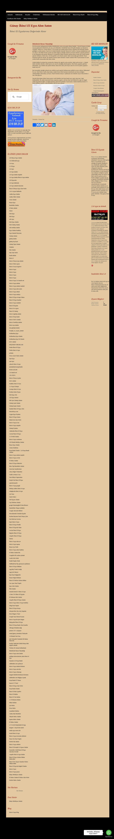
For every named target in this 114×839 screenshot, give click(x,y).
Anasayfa (10, 14)
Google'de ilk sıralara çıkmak (17, 555)
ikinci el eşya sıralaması (15, 439)
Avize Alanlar (12, 199)
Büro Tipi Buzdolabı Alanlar (16, 466)
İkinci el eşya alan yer (15, 541)
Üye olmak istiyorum (100, 113)
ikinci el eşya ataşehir (15, 425)
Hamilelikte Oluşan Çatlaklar (17, 508)
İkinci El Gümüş (13, 311)
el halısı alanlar (13, 208)
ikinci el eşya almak (14, 292)
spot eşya (11, 361)
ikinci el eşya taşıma (14, 544)
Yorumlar (34, 119)
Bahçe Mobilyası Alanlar (31, 18)
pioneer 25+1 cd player (15, 630)
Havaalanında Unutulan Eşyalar (17, 513)
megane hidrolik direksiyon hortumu (18, 675)
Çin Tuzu (11, 494)
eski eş (13, 130)
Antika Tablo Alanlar (14, 197)
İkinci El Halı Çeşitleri (15, 691)
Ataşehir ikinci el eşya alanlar (17, 754)
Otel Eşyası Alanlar (14, 499)
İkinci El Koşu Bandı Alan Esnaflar (18, 625)
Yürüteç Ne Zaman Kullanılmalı (17, 648)
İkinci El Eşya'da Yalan (15, 527)
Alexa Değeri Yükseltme (15, 472)
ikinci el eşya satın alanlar (16, 653)
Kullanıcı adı (94, 106)
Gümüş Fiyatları (13, 428)
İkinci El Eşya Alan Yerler (16, 686)
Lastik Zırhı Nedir (14, 558)
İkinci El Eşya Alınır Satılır (99, 80)
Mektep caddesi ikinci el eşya (17, 488)
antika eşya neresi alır (15, 730)
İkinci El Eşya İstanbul (15, 300)
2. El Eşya (12, 166)
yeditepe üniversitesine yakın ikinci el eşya (19, 657)
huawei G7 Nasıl (13, 683)
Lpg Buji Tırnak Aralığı (15, 569)
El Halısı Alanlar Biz (14, 552)
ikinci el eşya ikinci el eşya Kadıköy (18, 603)
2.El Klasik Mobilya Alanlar (16, 442)
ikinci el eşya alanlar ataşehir (16, 455)
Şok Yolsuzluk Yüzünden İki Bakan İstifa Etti (18, 640)
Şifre (96, 107)
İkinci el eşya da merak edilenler (17, 736)
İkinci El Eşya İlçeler (79, 14)
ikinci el (11, 258)
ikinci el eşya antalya (14, 294)
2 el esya (11, 163)
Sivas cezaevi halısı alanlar (16, 356)
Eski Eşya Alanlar (14, 222)
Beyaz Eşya (12, 202)
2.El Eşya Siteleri (13, 397)
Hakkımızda (19, 14)
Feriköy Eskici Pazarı (15, 392)
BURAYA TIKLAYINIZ (97, 64)
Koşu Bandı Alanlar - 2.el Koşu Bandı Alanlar (19, 451)
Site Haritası (19, 791)
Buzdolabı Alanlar (14, 205)
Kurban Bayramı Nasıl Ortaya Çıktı (18, 516)
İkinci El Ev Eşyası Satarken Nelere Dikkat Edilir (18, 762)
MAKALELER (13, 369)
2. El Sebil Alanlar (14, 436)
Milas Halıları (13, 702)
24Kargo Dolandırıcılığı (15, 628)
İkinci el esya (94, 157)
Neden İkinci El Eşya (14, 347)
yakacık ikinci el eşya (15, 364)
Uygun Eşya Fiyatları (15, 414)
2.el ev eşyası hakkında (15, 191)
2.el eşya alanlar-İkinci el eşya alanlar (19, 177)
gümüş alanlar (13, 238)
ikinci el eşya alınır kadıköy (16, 550)
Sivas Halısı (12, 708)
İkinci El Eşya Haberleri (15, 463)
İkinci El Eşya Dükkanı (15, 566)
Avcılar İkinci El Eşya (15, 434)
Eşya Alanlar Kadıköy (15, 230)
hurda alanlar (12, 255)
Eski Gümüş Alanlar (14, 225)
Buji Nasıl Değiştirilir (15, 575)
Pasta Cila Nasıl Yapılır (15, 739)
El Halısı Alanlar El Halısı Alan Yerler (19, 777)
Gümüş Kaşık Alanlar (15, 406)
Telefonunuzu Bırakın (49, 14)
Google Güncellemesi (98, 88)
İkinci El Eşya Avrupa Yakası (17, 297)
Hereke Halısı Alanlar (15, 780)
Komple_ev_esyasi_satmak (16, 331)
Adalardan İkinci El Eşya (15, 431)
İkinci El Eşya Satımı (14, 417)
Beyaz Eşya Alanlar (14, 445)
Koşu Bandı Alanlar (14, 688)
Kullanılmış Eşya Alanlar (15, 336)
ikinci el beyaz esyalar (15, 378)
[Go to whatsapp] (109, 832)
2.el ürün (101, 235)
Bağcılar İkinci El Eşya (15, 533)
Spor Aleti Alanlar (14, 586)
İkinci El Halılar (13, 694)
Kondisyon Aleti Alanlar (14, 18)
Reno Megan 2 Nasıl (14, 614)
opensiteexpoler (13, 483)
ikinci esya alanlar (14, 325)
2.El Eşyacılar (13, 180)
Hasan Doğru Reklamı (15, 578)
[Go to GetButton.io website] (108, 836)
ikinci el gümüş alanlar (15, 314)
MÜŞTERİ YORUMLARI (16, 344)
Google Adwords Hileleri (15, 511)
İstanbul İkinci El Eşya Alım (16, 409)
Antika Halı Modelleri (15, 714)
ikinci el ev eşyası (14, 308)
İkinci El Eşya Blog (92, 14)
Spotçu (11, 538)
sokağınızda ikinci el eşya (16, 491)
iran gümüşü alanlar (14, 328)
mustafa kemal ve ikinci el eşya (17, 591)
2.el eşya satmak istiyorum (16, 186)
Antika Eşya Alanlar (14, 194)
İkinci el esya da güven (15, 266)
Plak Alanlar (12, 589)
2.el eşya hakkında (14, 183)
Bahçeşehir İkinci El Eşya (16, 622)
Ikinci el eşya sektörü (14, 744)
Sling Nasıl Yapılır (14, 605)
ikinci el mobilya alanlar (15, 322)
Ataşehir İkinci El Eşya (15, 536)
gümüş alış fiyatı (13, 241)
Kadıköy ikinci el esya (15, 383)
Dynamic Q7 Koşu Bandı (16, 661)
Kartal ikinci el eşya (14, 733)
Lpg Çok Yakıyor (13, 572)
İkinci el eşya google (14, 485)
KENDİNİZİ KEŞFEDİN (16, 367)
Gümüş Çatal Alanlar (14, 403)
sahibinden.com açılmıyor (16, 663)
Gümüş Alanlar (13, 236)
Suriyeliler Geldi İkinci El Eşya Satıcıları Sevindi (17, 751)
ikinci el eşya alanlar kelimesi (17, 666)
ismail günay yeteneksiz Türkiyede (18, 633)
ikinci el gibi (101, 249)
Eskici (11, 211)
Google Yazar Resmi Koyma (16, 616)
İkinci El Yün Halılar (14, 697)
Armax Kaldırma (13, 448)
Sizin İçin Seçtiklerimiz (15, 469)
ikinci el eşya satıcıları (15, 669)
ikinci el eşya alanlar (14, 283)
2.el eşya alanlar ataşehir (15, 174)
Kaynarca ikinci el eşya (99, 85)
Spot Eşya (12, 358)
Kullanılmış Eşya (13, 333)
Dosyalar (27, 14)
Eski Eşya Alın (13, 395)
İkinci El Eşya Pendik (15, 524)
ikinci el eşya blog (14, 812)
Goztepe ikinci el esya (15, 389)
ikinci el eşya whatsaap (15, 672)
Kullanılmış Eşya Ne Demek (16, 339)
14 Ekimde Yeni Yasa (14, 636)
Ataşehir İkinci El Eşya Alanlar (17, 600)
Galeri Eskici (12, 497)
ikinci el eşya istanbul (15, 303)
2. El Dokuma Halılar (15, 700)
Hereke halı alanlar (14, 741)
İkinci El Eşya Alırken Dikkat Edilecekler (17, 758)
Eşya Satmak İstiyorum (15, 233)
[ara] (19, 97)
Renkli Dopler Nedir (14, 561)
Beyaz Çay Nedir (13, 547)
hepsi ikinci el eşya (14, 522)
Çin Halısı (12, 705)
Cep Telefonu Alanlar (15, 502)
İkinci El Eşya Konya (15, 608)
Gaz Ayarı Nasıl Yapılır (15, 583)
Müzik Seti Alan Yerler (15, 420)
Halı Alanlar (12, 250)
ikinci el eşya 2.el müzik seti (16, 280)
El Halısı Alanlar (13, 460)
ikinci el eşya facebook (98, 82)
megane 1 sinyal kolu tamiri (16, 727)
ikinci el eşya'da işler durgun (16, 619)
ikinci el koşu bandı (14, 317)
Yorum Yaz (41, 119)
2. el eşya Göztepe (14, 386)
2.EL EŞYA (12, 375)
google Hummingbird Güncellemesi (18, 505)
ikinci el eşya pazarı (14, 772)
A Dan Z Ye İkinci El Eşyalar (17, 594)
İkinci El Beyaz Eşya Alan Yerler (18, 188)
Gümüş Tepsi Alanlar (14, 244)
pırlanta (11, 353)
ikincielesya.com (13, 411)
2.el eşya (24, 131)
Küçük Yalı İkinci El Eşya (16, 480)
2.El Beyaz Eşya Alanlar (15, 158)
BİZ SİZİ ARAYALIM (64, 14)
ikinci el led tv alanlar (15, 319)
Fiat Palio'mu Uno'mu (15, 519)
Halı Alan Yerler (13, 252)
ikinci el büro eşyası (14, 264)
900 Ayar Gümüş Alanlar (15, 400)
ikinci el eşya (12, 269)
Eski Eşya (12, 213)
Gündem (11, 247)
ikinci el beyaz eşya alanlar (16, 261)
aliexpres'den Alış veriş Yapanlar (17, 611)
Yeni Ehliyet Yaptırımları (15, 477)
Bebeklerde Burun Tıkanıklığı (17, 651)
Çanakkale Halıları (14, 711)
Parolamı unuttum (100, 112)
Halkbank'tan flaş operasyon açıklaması (19, 564)
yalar (16, 130)
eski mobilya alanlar (14, 227)
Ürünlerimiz (36, 14)
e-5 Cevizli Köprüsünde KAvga (17, 725)
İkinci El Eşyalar (13, 305)
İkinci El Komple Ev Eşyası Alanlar (18, 747)
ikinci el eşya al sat (14, 422)
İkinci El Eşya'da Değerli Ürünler (18, 766)
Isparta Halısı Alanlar (15, 719)
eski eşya (11, 219)
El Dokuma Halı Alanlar (15, 597)
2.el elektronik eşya (14, 161)
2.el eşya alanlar (13, 172)
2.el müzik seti (13, 372)
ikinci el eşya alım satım (15, 289)
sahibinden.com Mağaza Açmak (17, 677)
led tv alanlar (12, 342)
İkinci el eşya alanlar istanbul (17, 286)
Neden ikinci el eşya (14, 350)
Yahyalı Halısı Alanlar (15, 716)
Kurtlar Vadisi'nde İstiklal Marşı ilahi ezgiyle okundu (19, 644)
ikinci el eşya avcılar (14, 458)
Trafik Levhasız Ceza (15, 474)
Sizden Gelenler (97, 77)
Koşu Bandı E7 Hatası (15, 680)
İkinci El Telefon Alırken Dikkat (17, 580)
